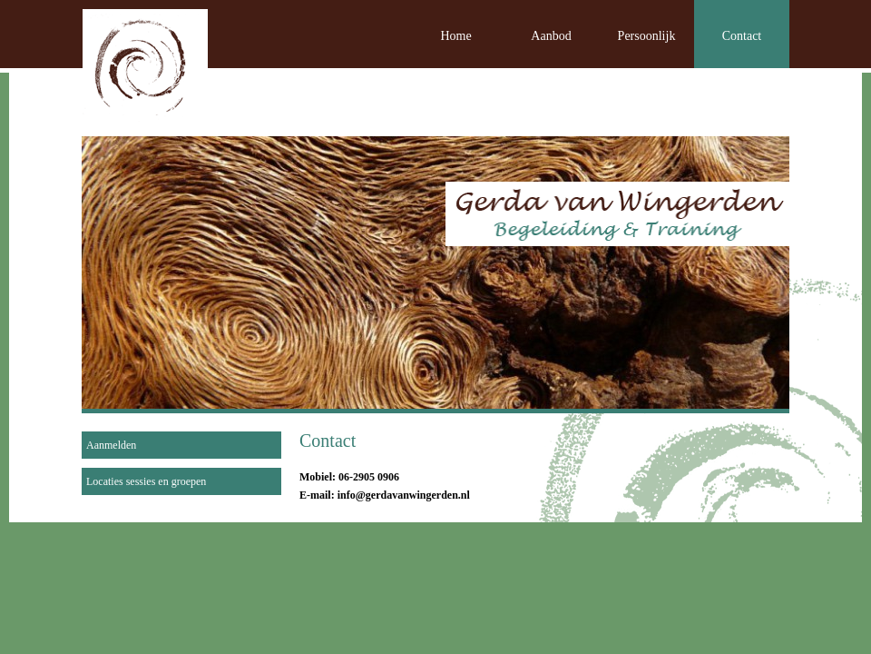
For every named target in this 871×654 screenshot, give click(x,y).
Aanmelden (111, 445)
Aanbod (551, 36)
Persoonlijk (647, 36)
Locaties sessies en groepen (146, 481)
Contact (742, 36)
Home (455, 36)
